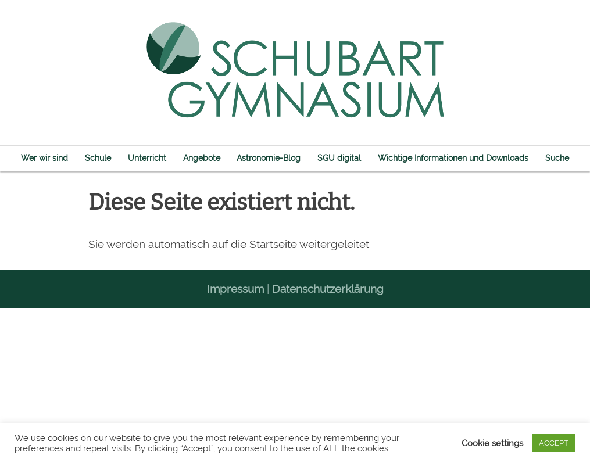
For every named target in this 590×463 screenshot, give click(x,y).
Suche (557, 158)
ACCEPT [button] (553, 443)
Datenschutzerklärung (328, 288)
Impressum (235, 288)
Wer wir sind (44, 158)
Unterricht (147, 158)
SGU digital (339, 158)
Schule (98, 158)
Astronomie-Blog (269, 158)
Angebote (201, 158)
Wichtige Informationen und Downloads (453, 158)
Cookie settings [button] (492, 443)
